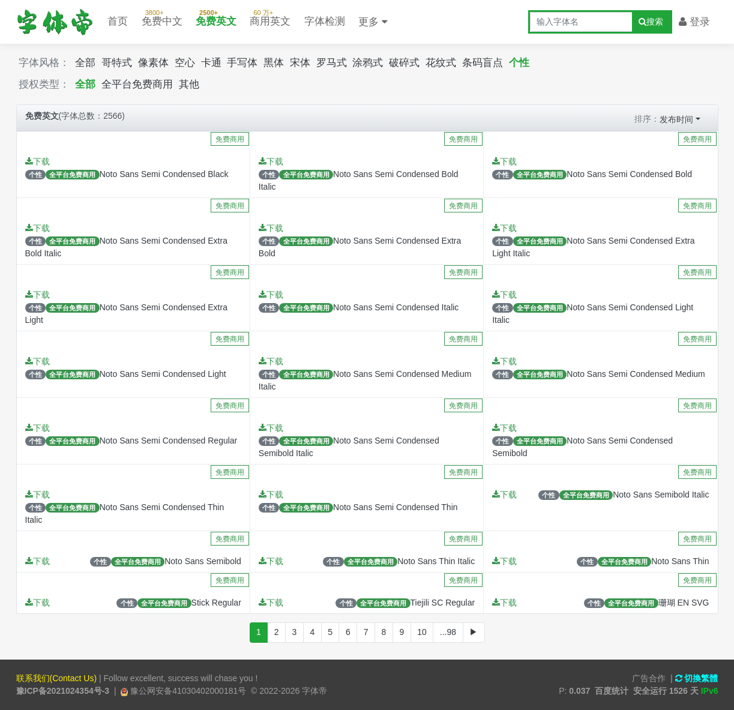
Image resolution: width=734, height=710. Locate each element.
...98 (448, 632)
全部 (85, 62)
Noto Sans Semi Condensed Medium (636, 374)
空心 (185, 62)
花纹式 (441, 62)
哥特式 (116, 62)
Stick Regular (216, 602)
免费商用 (229, 139)
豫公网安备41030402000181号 (187, 691)
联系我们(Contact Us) (56, 678)
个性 (519, 62)
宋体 (300, 62)
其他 (189, 84)
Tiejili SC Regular (443, 602)
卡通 (211, 62)
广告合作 (649, 678)
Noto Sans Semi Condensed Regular (169, 440)
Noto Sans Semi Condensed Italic (396, 307)
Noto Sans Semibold (202, 561)
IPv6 (709, 691)
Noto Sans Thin (680, 561)
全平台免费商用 (137, 84)
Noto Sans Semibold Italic (661, 494)
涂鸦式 (367, 62)
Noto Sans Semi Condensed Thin (395, 507)
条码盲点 (482, 62)
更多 (373, 22)
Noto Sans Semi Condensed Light (163, 374)
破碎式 (404, 62)
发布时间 (676, 119)
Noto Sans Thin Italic (436, 561)
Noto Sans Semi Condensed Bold (629, 174)
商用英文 (270, 16)
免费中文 (162, 16)
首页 (117, 21)
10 (422, 632)
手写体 (242, 62)
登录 (694, 22)
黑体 (273, 62)
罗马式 (331, 62)
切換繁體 (696, 678)
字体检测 (324, 21)
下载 (37, 161)
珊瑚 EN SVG (683, 602)
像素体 (153, 62)
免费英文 (216, 16)
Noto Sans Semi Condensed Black (164, 174)
